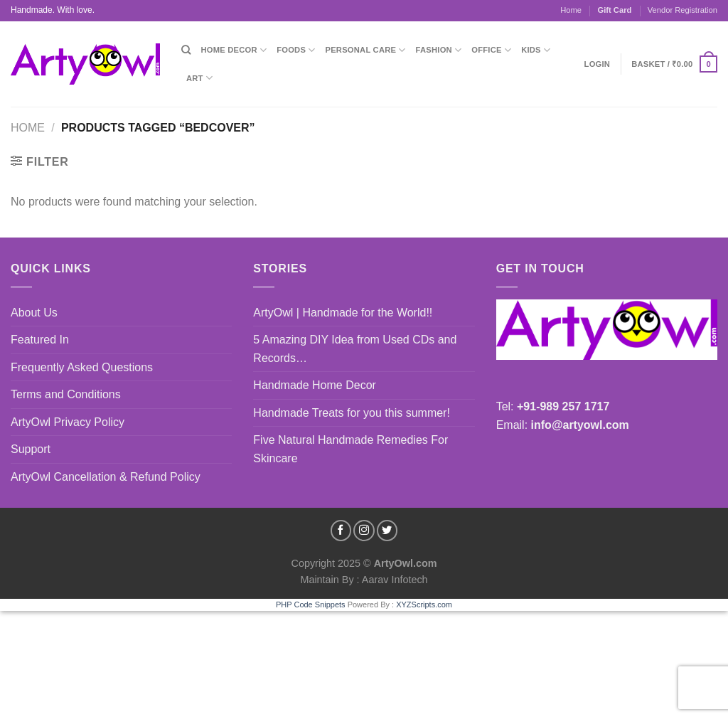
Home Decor (233, 50)
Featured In (40, 340)
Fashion (439, 50)
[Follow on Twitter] (387, 530)
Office (491, 50)
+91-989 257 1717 (563, 406)
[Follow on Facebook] (341, 530)
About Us (34, 313)
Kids (535, 50)
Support (30, 449)
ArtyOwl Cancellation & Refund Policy (105, 477)
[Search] (186, 50)
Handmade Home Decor (314, 385)
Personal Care (366, 50)
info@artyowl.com (580, 425)
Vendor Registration (682, 10)
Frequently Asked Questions (82, 367)
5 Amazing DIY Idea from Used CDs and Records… (354, 349)
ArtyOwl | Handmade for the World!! (342, 313)
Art (199, 78)
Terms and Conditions (66, 394)
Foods (296, 50)
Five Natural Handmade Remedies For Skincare (350, 449)
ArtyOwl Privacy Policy (67, 422)
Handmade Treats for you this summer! (351, 413)
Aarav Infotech (394, 579)
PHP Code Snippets (311, 604)
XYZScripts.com (424, 604)
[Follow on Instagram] (364, 530)
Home (571, 10)
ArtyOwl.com (405, 563)
